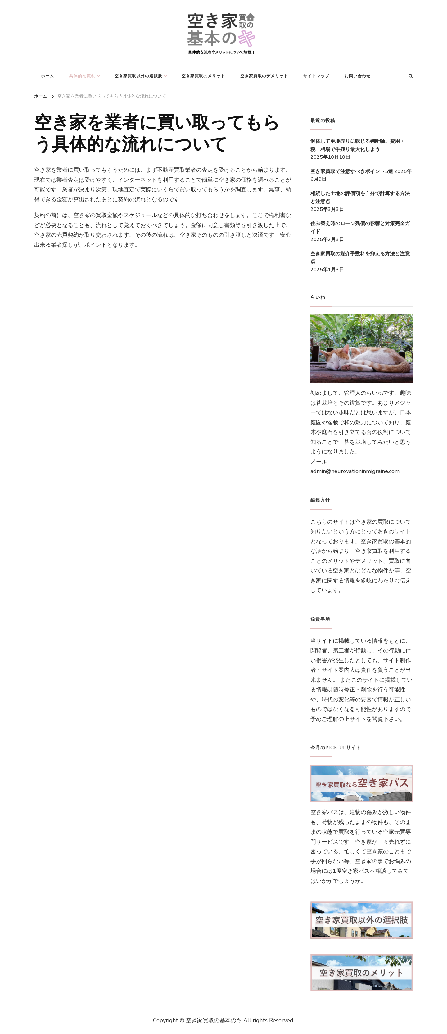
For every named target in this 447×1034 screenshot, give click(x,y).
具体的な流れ (82, 76)
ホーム (47, 76)
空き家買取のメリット (203, 76)
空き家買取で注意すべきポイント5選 (351, 171)
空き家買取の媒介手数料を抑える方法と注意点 (360, 257)
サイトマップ (316, 76)
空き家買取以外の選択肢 (138, 76)
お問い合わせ (358, 76)
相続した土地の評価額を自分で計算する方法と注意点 (360, 197)
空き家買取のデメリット (264, 76)
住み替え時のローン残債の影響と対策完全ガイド (360, 227)
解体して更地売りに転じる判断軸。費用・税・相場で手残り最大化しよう (357, 145)
